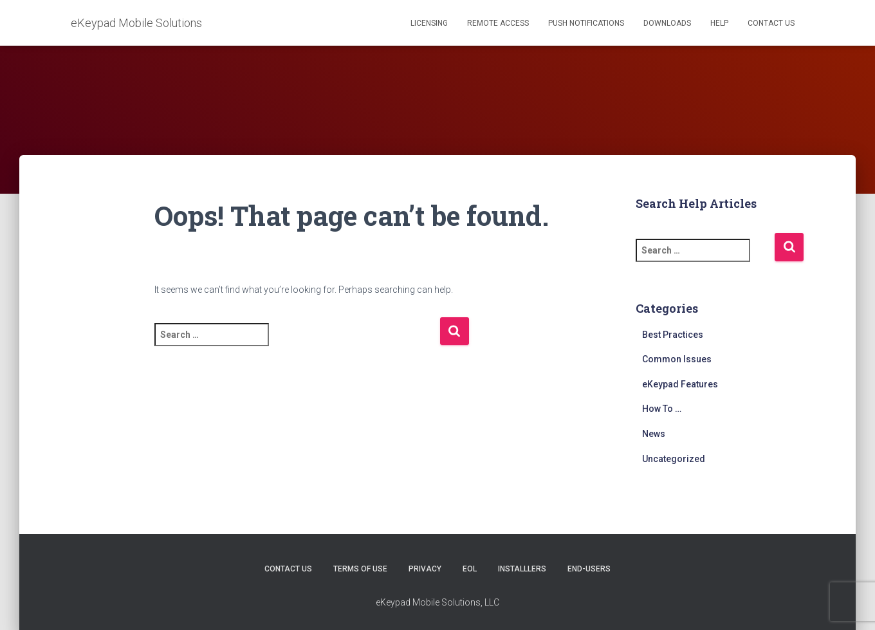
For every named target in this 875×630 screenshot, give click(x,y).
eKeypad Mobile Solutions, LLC (437, 602)
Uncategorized (673, 459)
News (653, 434)
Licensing (429, 23)
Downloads (667, 23)
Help (719, 23)
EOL (470, 568)
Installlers (522, 568)
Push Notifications (586, 23)
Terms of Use (360, 568)
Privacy (425, 568)
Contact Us (771, 23)
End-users (589, 568)
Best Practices (672, 334)
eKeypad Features (680, 384)
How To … (661, 408)
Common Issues (677, 359)
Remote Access (498, 23)
